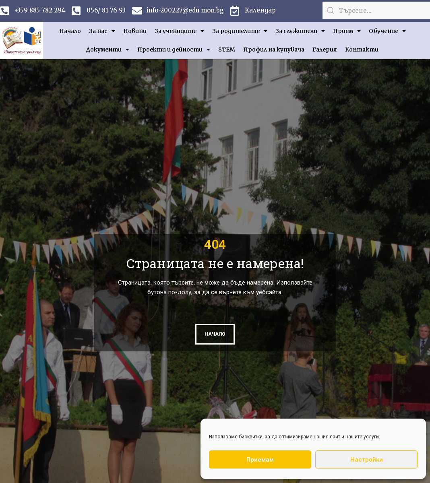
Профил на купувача (273, 49)
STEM (226, 49)
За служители (300, 31)
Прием (347, 31)
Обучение (387, 31)
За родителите (239, 31)
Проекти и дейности (173, 49)
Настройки (366, 459)
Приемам (260, 459)
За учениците (179, 31)
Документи (107, 49)
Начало (70, 31)
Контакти (361, 49)
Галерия (324, 49)
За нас (102, 31)
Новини (135, 31)
